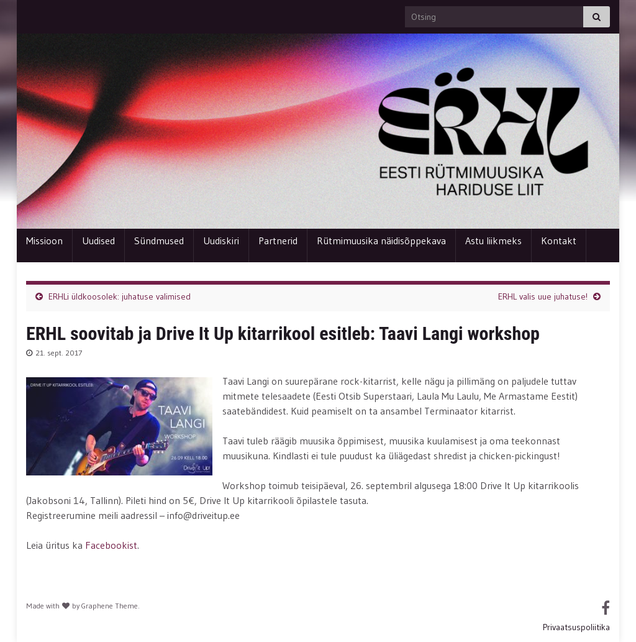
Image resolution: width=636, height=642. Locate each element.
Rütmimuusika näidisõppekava (381, 240)
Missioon (44, 240)
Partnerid (278, 240)
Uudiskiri (221, 240)
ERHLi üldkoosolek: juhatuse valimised (119, 296)
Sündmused (159, 240)
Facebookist (111, 545)
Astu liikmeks (493, 240)
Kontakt (558, 240)
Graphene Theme (109, 605)
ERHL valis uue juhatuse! (543, 296)
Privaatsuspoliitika (576, 627)
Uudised (98, 240)
